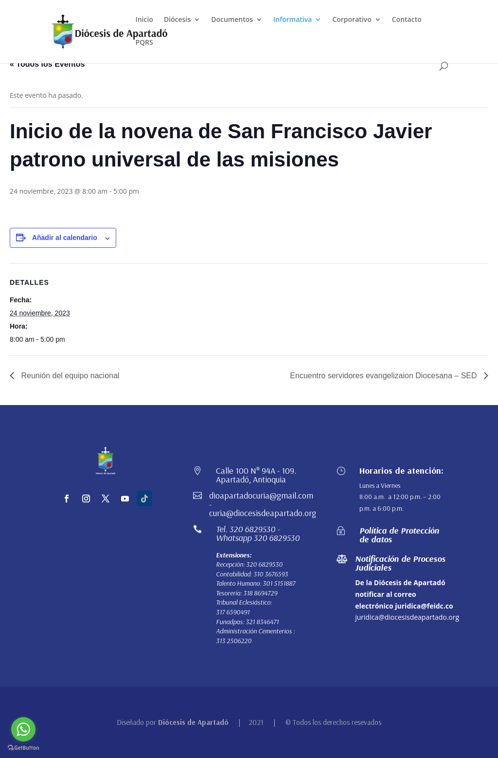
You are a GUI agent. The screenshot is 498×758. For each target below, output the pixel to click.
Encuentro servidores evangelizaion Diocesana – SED (384, 375)
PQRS (144, 43)
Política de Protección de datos (399, 535)
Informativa (292, 20)
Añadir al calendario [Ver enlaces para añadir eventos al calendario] (64, 237)
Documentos (232, 20)
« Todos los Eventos (47, 64)
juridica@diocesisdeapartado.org (407, 617)
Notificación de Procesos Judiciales (400, 563)
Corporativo (351, 20)
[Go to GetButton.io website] (23, 748)
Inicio (144, 20)
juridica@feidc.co (424, 605)
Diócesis (177, 20)
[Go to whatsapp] (23, 729)
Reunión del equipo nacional (69, 375)
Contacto (407, 20)
